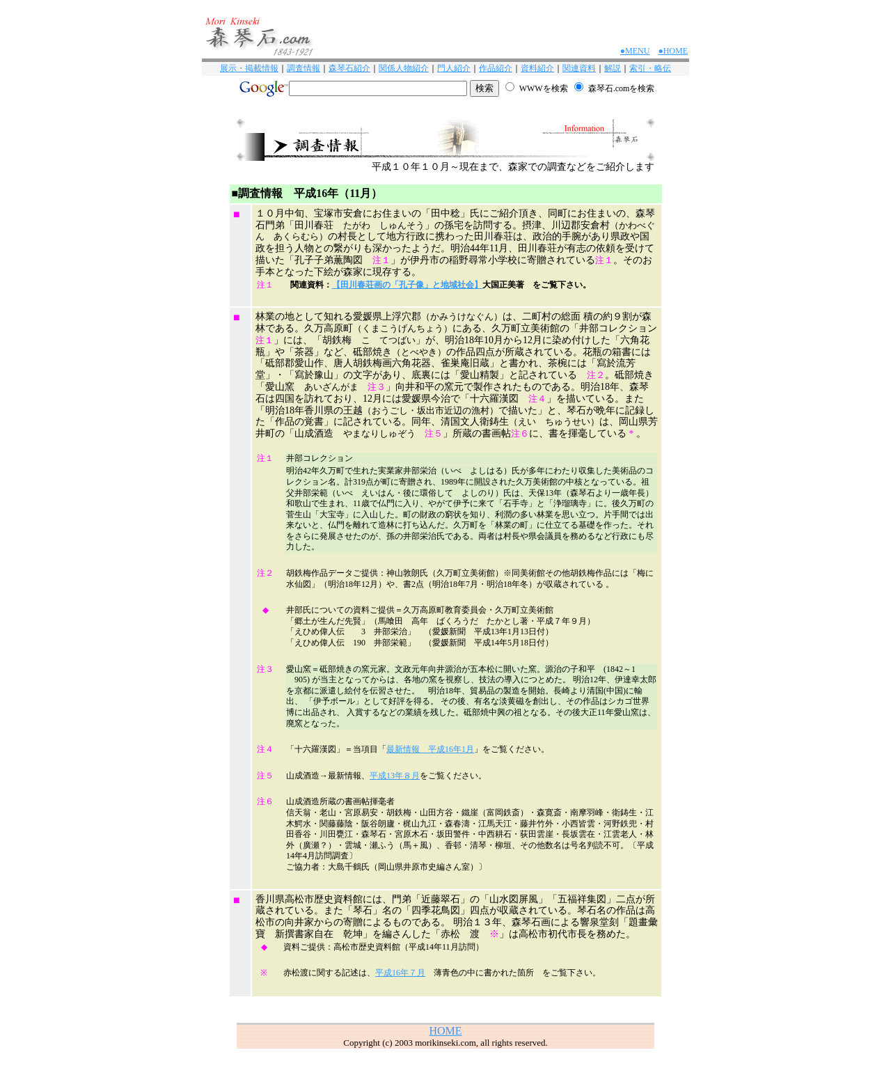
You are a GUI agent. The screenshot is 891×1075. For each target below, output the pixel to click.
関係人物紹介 (404, 68)
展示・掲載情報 (249, 68)
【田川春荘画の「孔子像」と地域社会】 (407, 285)
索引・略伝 (650, 68)
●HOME (673, 51)
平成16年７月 (400, 973)
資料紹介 (537, 68)
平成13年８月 (395, 775)
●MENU (635, 51)
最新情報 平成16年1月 (430, 749)
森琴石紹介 (349, 68)
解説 (612, 68)
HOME (445, 1031)
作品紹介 (495, 68)
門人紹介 (454, 68)
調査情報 (303, 68)
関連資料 (579, 68)
